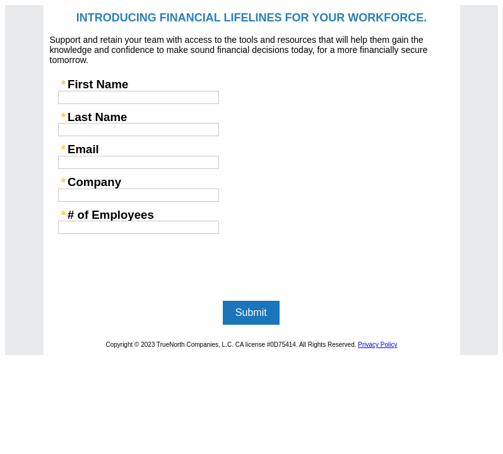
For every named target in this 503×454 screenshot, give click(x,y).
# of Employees (111, 214)
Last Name (97, 117)
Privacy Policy (377, 344)
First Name (98, 84)
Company (94, 182)
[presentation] (150, 262)
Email (83, 149)
